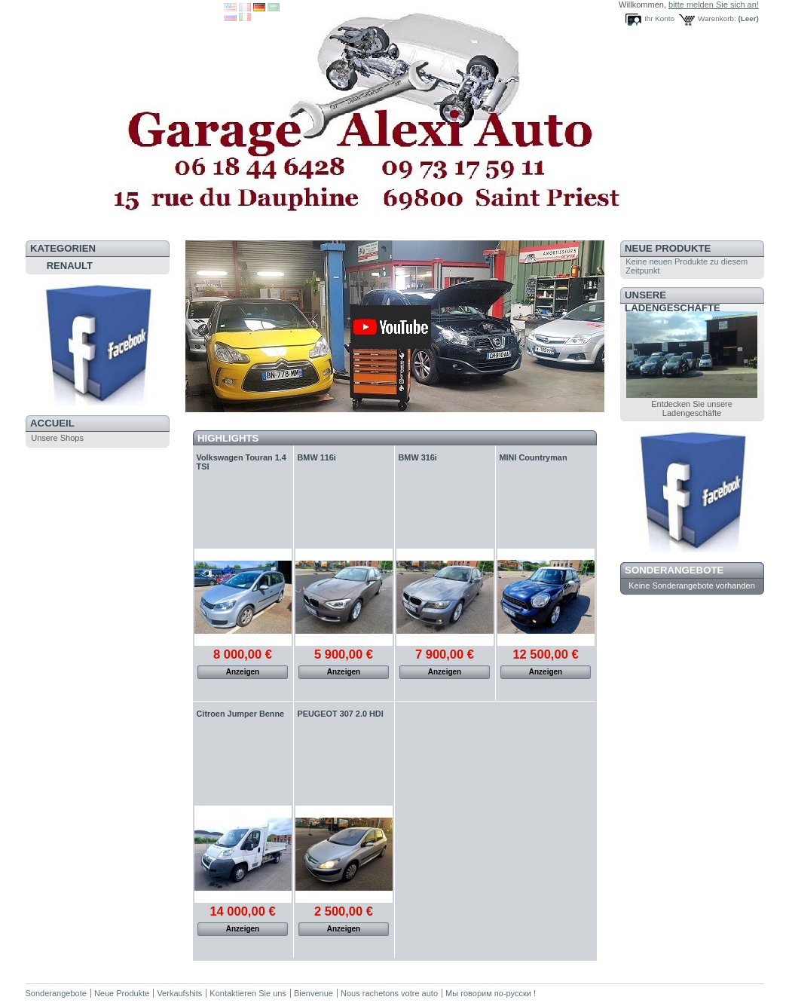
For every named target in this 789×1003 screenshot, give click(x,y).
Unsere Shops (57, 437)
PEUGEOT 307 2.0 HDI (341, 713)
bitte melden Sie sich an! (713, 4)
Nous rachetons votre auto (390, 993)
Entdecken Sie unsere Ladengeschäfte (691, 408)
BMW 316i (418, 457)
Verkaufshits (179, 993)
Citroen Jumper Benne (241, 713)
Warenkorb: (717, 18)
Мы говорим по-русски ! (490, 993)
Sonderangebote (674, 570)
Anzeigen (242, 672)
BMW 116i (317, 457)
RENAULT (70, 265)
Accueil (52, 423)
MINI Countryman (533, 457)
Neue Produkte (668, 248)
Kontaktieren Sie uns (247, 993)
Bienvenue (313, 993)
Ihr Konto (659, 18)
